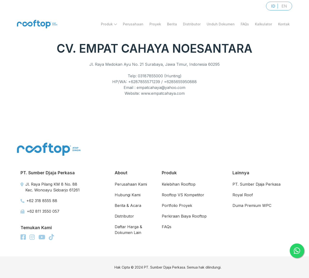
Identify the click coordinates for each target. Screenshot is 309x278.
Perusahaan (133, 26)
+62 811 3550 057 (40, 211)
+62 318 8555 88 (39, 201)
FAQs (245, 26)
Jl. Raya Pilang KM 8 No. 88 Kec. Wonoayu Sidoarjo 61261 (50, 187)
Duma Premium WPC (251, 205)
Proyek (155, 26)
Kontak (284, 26)
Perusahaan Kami (131, 184)
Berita (172, 26)
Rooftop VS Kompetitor (183, 194)
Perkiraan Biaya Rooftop (184, 216)
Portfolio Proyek (177, 205)
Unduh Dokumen (221, 26)
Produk (109, 26)
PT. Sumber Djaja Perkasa (256, 184)
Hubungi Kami (127, 194)
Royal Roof (242, 194)
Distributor (192, 26)
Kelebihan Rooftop (179, 184)
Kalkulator (263, 26)
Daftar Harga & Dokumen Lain (128, 229)
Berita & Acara (128, 205)
